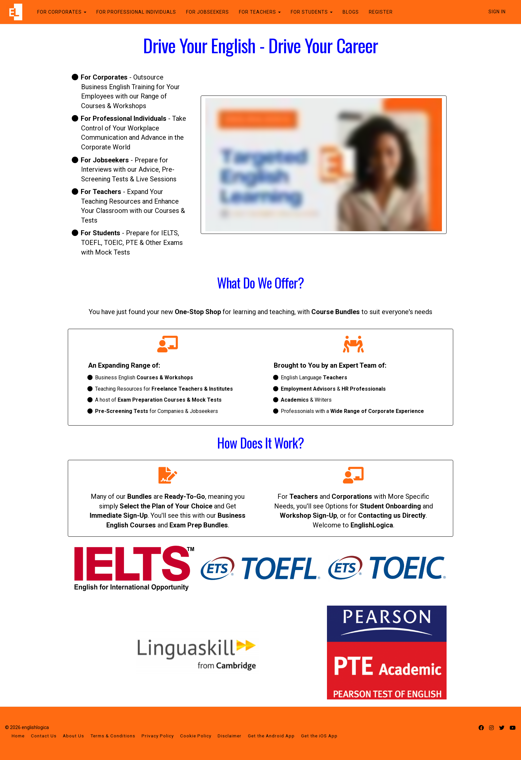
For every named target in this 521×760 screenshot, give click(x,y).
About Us (73, 735)
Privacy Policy (158, 735)
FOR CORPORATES (61, 12)
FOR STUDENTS (311, 12)
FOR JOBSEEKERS (207, 12)
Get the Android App (271, 735)
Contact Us (43, 735)
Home (18, 735)
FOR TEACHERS (259, 12)
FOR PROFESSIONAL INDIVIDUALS (136, 12)
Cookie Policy (195, 735)
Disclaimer (230, 735)
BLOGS (350, 12)
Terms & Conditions (112, 735)
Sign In (497, 11)
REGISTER (380, 12)
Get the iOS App (319, 735)
